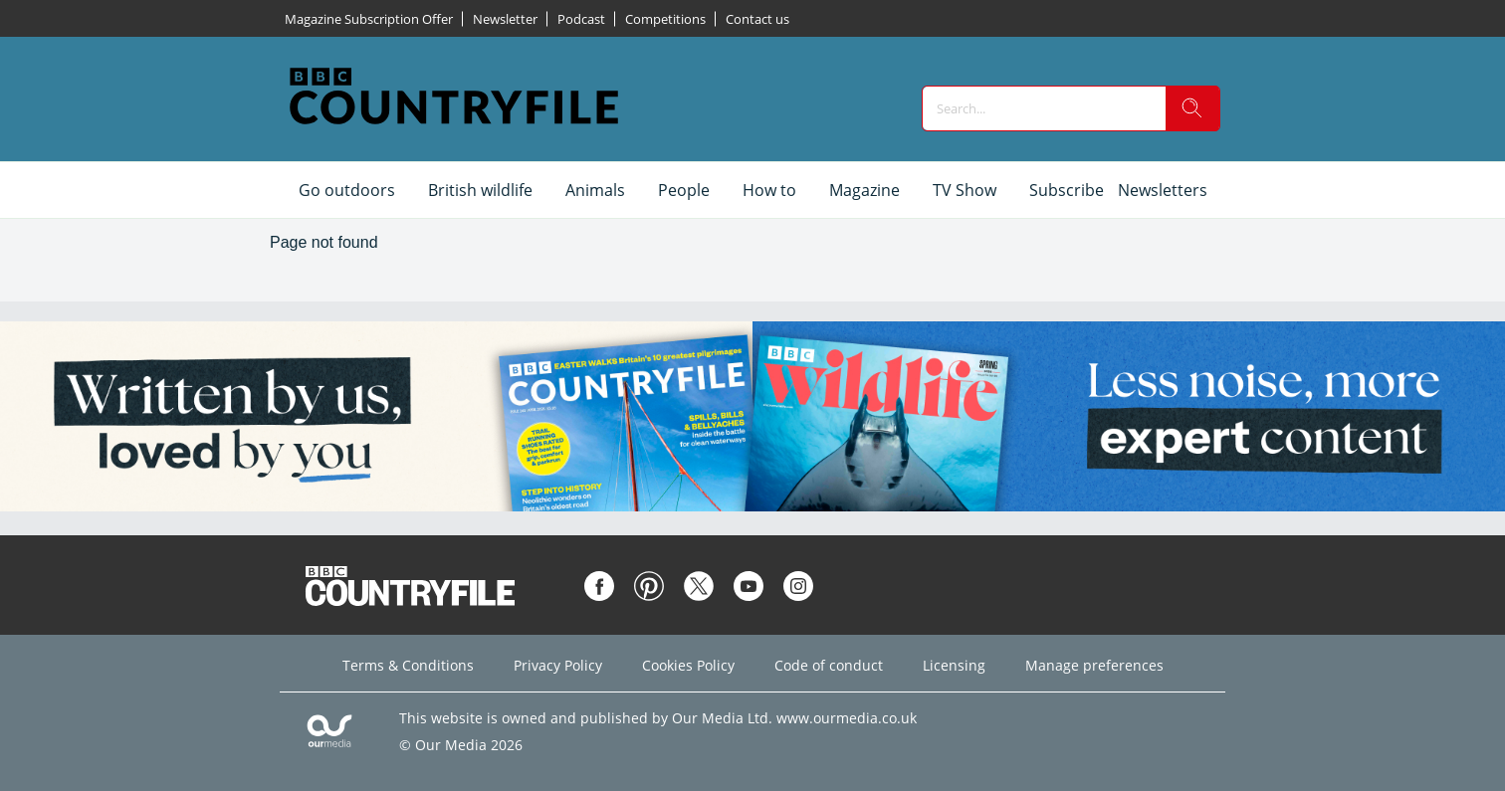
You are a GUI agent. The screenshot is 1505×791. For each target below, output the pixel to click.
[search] (1192, 108)
